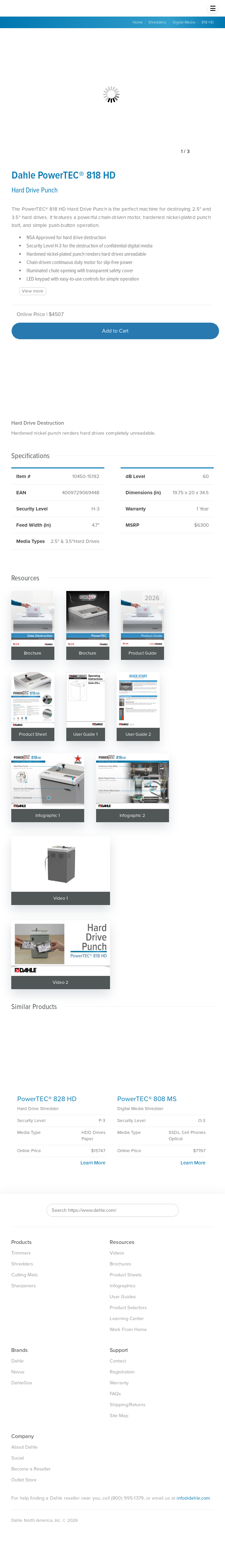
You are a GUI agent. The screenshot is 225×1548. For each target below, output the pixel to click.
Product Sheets (126, 1275)
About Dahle (24, 1447)
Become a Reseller (31, 1469)
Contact (118, 1361)
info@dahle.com (193, 1498)
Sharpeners (23, 1286)
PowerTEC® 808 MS (147, 1099)
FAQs (115, 1394)
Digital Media (184, 22)
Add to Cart (115, 331)
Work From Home (128, 1329)
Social (17, 1458)
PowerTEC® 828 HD (47, 1099)
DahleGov (21, 1383)
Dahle (17, 1361)
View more (32, 291)
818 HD (207, 22)
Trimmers (21, 1253)
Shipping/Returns (127, 1405)
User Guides (123, 1297)
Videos (117, 1253)
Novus (18, 1372)
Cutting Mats (24, 1275)
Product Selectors (128, 1307)
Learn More (93, 1163)
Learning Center (127, 1318)
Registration (122, 1372)
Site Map (119, 1415)
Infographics (123, 1286)
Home (138, 22)
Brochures (120, 1264)
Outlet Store (23, 1480)
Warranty (119, 1383)
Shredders (157, 22)
